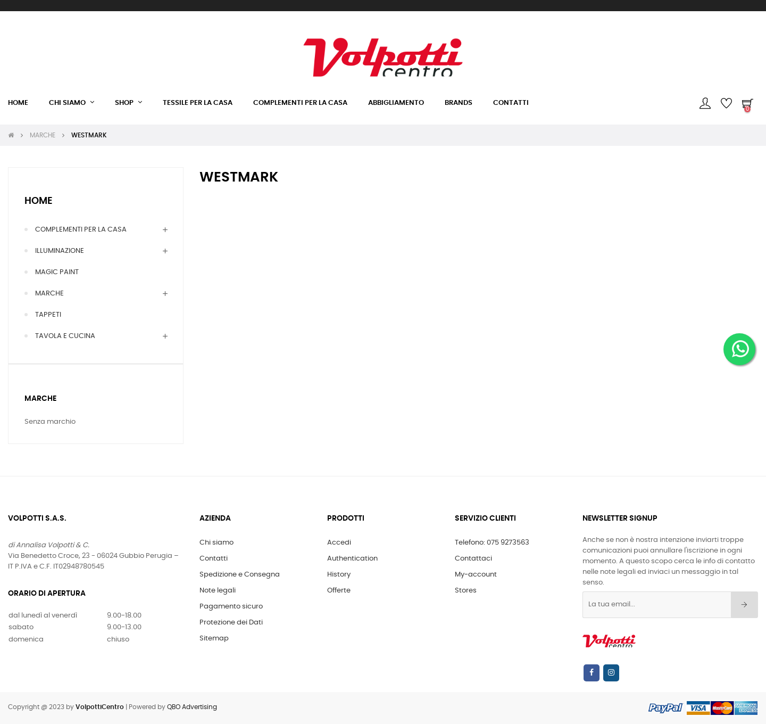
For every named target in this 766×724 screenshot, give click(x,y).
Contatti (213, 558)
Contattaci (473, 558)
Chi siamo (216, 542)
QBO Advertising (192, 707)
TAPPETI (48, 314)
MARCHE (49, 293)
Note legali (217, 590)
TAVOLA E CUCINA (65, 336)
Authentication (352, 558)
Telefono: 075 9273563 (492, 542)
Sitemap (214, 638)
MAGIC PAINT (57, 272)
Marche (40, 398)
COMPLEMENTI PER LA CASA (81, 229)
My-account (476, 574)
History (339, 574)
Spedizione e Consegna (239, 574)
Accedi (339, 542)
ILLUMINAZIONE (59, 251)
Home (38, 201)
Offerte (339, 590)
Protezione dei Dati (231, 622)
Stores (466, 590)
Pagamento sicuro (231, 606)
